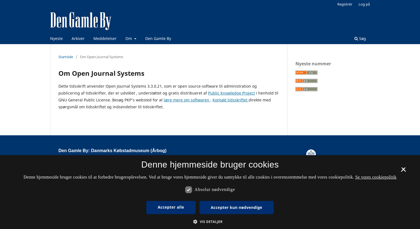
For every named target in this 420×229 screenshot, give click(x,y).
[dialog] (210, 192)
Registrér (344, 4)
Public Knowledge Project (231, 93)
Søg (360, 38)
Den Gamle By (158, 38)
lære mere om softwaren (187, 100)
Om (129, 38)
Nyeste (56, 38)
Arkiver (78, 38)
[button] (209, 221)
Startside (65, 56)
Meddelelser (105, 38)
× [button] (403, 171)
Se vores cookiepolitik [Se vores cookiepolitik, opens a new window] (376, 177)
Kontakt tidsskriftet (230, 100)
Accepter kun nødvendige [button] (236, 207)
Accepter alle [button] (171, 207)
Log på (364, 4)
